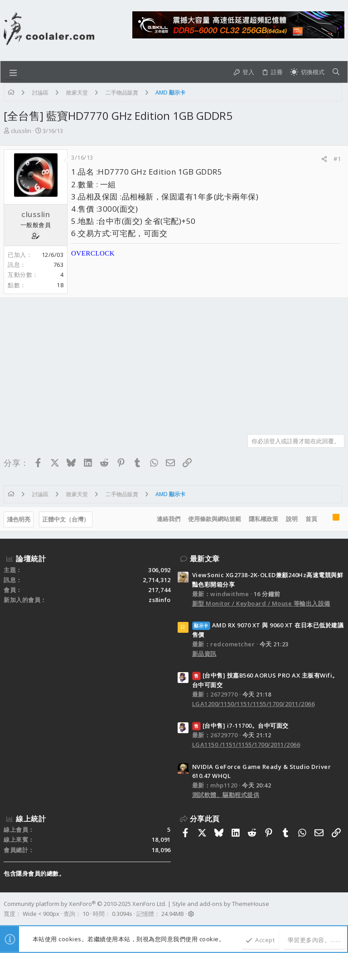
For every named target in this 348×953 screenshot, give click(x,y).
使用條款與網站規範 (214, 519)
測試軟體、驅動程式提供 (226, 795)
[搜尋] (336, 72)
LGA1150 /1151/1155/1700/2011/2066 (246, 744)
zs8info (160, 600)
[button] (13, 72)
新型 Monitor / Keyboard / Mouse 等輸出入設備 (261, 603)
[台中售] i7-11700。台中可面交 (240, 725)
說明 (292, 519)
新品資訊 (204, 654)
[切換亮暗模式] (307, 72)
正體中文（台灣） (65, 519)
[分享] (324, 159)
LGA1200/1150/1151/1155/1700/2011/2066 (253, 704)
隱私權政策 (263, 519)
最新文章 (205, 559)
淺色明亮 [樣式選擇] (18, 519)
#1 (337, 159)
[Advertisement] (174, 362)
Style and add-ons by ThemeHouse (220, 904)
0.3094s (122, 914)
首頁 (311, 519)
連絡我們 (168, 519)
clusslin (21, 131)
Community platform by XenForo (85, 904)
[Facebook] (340, 909)
